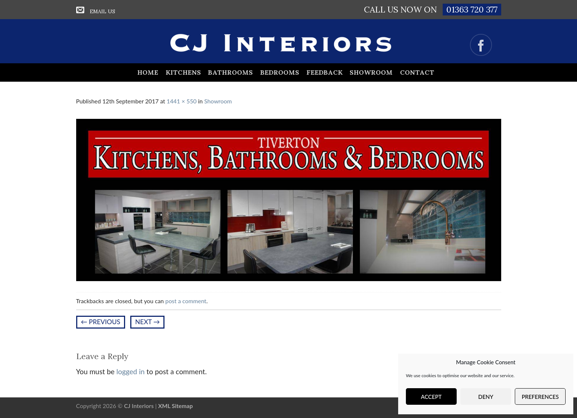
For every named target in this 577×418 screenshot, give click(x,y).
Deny (485, 396)
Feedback (325, 72)
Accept (431, 396)
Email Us (102, 11)
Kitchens (183, 72)
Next (147, 322)
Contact (417, 72)
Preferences (540, 396)
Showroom (371, 72)
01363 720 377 (472, 9)
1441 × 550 (182, 101)
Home (147, 72)
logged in (130, 371)
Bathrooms (230, 72)
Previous (100, 322)
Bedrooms (279, 72)
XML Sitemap (175, 405)
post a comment (185, 300)
